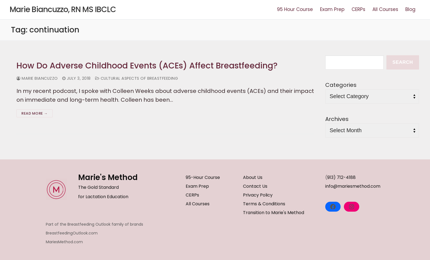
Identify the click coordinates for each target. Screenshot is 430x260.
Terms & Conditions (264, 204)
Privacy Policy (258, 195)
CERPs (192, 195)
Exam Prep (197, 186)
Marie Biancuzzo (37, 78)
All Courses (198, 204)
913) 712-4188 (341, 177)
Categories (341, 85)
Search (402, 62)
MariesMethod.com (64, 242)
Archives (337, 119)
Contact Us (255, 186)
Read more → (34, 113)
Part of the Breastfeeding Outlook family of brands (94, 224)
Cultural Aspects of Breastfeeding (136, 78)
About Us (252, 177)
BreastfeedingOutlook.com (72, 233)
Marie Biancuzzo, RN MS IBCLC (63, 9)
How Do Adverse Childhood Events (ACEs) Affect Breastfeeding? (147, 66)
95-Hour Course (203, 177)
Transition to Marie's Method (273, 212)
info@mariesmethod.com (352, 186)
